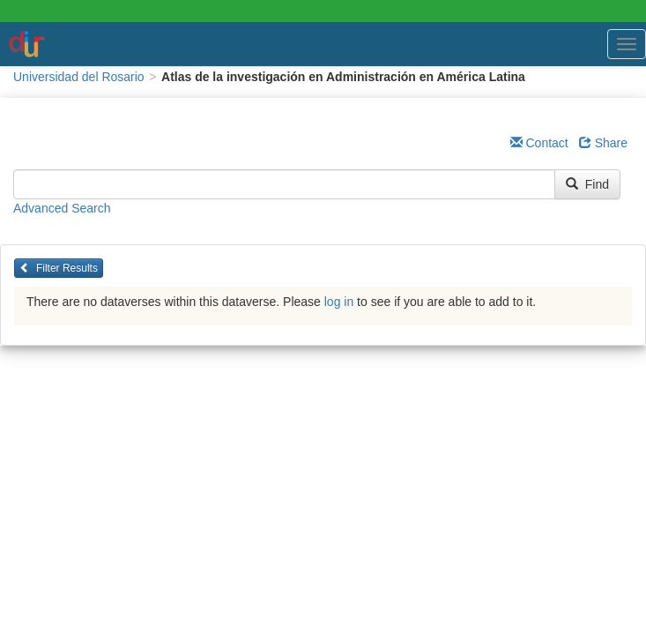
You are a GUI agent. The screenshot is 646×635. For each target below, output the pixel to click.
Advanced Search (62, 208)
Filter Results (58, 268)
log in (338, 302)
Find (587, 184)
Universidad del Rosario (79, 77)
